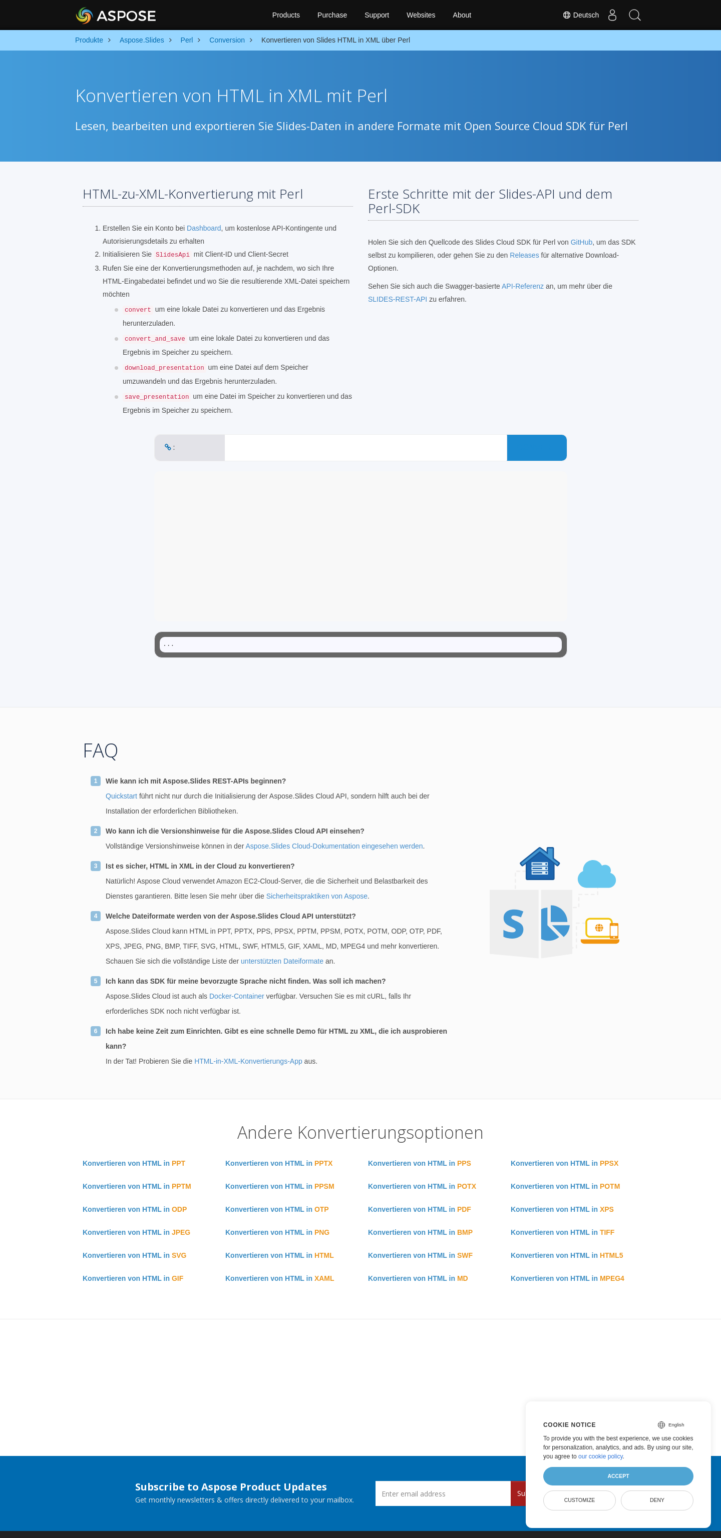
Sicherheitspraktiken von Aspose (317, 896)
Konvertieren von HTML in (134, 1163)
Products (286, 15)
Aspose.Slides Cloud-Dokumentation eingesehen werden (334, 846)
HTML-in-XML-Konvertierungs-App (248, 1061)
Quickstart (121, 796)
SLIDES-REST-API (397, 299)
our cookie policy (600, 1456)
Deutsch (575, 15)
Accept (618, 1476)
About (462, 15)
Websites (421, 15)
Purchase (332, 15)
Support (377, 15)
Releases (524, 255)
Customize (579, 1500)
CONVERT (536, 447)
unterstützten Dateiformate (282, 961)
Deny (657, 1500)
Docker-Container (236, 996)
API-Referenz (523, 286)
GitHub (582, 242)
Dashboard (204, 228)
